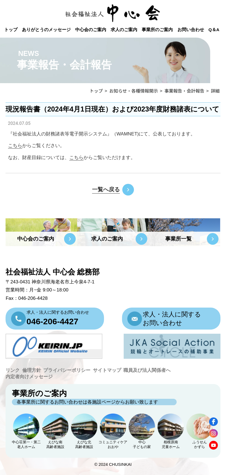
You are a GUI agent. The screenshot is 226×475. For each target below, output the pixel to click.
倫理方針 (31, 370)
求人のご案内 (124, 29)
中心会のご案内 (90, 29)
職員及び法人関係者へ (147, 370)
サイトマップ (107, 370)
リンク (13, 370)
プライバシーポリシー (66, 370)
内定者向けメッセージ (29, 376)
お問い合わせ (190, 29)
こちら (76, 157)
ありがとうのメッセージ (46, 29)
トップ (10, 29)
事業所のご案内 (157, 29)
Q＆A (214, 29)
